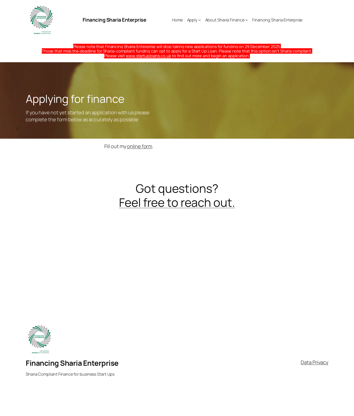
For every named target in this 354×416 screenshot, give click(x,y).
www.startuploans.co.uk (148, 55)
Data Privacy (314, 362)
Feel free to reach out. (177, 202)
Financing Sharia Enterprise (114, 19)
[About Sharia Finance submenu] (246, 20)
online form (139, 146)
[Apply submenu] (199, 20)
